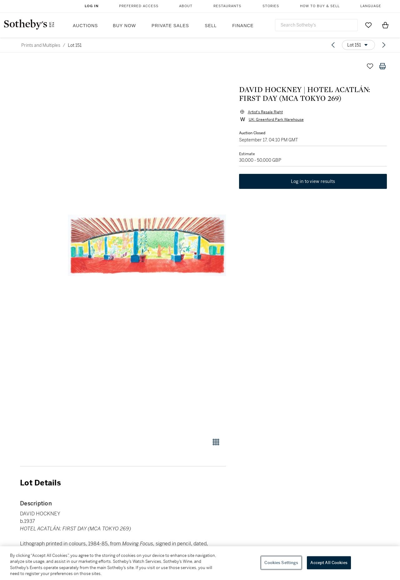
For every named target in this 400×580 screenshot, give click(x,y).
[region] (200, 563)
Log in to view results (313, 182)
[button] (147, 245)
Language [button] (370, 6)
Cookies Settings (281, 562)
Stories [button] (270, 6)
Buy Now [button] (124, 25)
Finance (242, 25)
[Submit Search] (350, 24)
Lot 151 (75, 45)
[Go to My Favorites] (368, 25)
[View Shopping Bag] (385, 25)
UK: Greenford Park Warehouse (275, 119)
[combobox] (316, 25)
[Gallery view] (216, 442)
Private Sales (170, 25)
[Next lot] (384, 45)
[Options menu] (358, 45)
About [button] (185, 6)
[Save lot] (370, 66)
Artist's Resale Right (264, 112)
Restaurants (227, 6)
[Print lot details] (383, 66)
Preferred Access (138, 6)
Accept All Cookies (328, 562)
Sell (211, 25)
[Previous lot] (333, 45)
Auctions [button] (85, 25)
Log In (92, 6)
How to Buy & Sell (320, 6)
